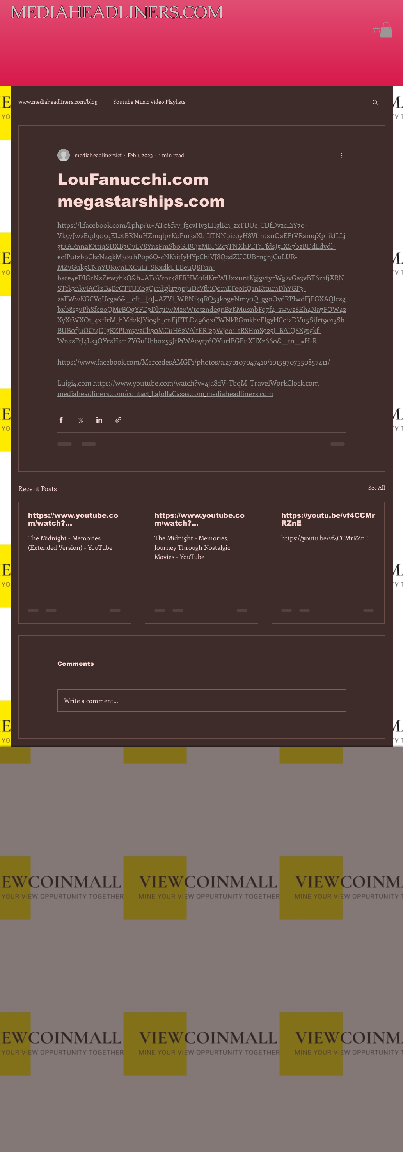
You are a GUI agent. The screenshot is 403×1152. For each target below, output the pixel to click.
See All (376, 487)
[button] (386, 30)
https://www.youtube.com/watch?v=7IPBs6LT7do (73, 519)
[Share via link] (118, 419)
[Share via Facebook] (61, 419)
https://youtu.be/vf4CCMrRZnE (328, 519)
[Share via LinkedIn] (99, 419)
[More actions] (341, 155)
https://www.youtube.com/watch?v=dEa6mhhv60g (199, 519)
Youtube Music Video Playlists (149, 101)
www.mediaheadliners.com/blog (58, 101)
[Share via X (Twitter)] (80, 419)
